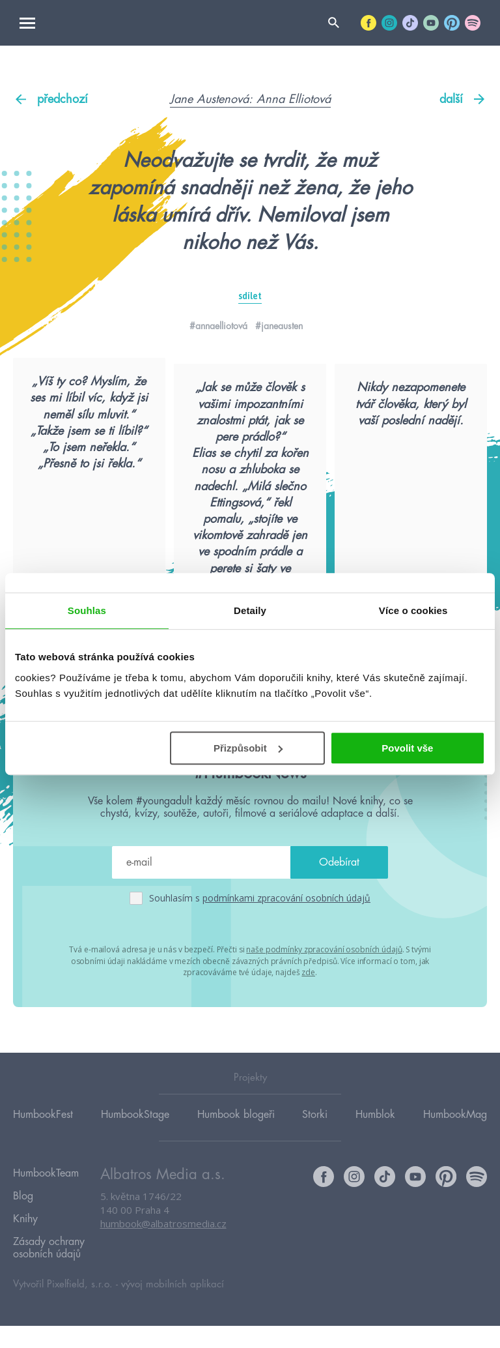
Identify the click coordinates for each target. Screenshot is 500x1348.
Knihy (25, 1247)
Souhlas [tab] (87, 610)
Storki (314, 1150)
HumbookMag (455, 1150)
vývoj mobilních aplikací (172, 1306)
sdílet (250, 296)
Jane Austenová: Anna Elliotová (250, 99)
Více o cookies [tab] (413, 610)
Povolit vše (407, 748)
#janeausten (279, 325)
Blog (23, 1228)
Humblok (375, 1150)
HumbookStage (135, 1150)
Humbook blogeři (236, 1150)
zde (308, 1007)
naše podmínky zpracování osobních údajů (324, 985)
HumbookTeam (46, 1209)
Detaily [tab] (250, 610)
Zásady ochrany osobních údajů (49, 1272)
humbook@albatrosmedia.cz (163, 1260)
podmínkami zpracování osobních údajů (286, 935)
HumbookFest (43, 1150)
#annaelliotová (218, 325)
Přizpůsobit (248, 748)
